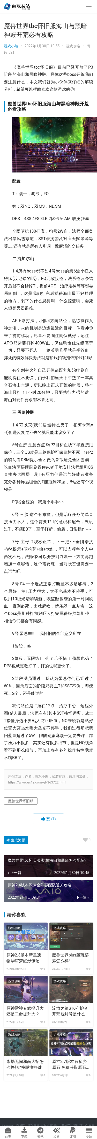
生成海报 (15, 840)
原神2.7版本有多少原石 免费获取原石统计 (71, 1064)
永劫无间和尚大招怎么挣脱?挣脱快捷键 (25, 1064)
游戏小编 (11, 46)
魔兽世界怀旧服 (20, 801)
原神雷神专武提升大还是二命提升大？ (25, 1011)
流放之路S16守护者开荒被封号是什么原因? (70, 1011)
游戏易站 (33, 1125)
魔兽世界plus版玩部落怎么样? (70, 958)
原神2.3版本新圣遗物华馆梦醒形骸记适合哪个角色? (25, 958)
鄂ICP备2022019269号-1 (70, 1125)
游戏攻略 (73, 46)
